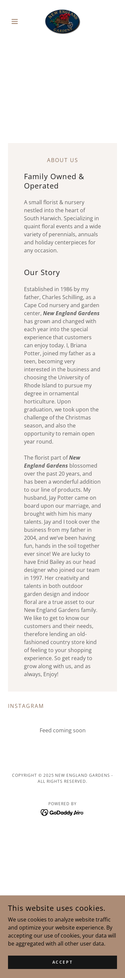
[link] (62, 21)
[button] (16, 21)
